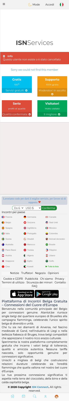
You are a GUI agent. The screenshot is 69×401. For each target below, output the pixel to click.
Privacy (59, 278)
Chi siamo (46, 278)
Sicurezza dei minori (39, 282)
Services (34, 43)
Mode (34, 4)
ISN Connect (40, 387)
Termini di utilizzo (13, 282)
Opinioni (53, 273)
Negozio (40, 273)
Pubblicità (31, 278)
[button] (4, 4)
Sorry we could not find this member (34, 69)
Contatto (60, 282)
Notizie (14, 273)
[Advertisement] (34, 19)
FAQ (34, 286)
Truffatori (27, 273)
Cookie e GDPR (13, 278)
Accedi (49, 4)
